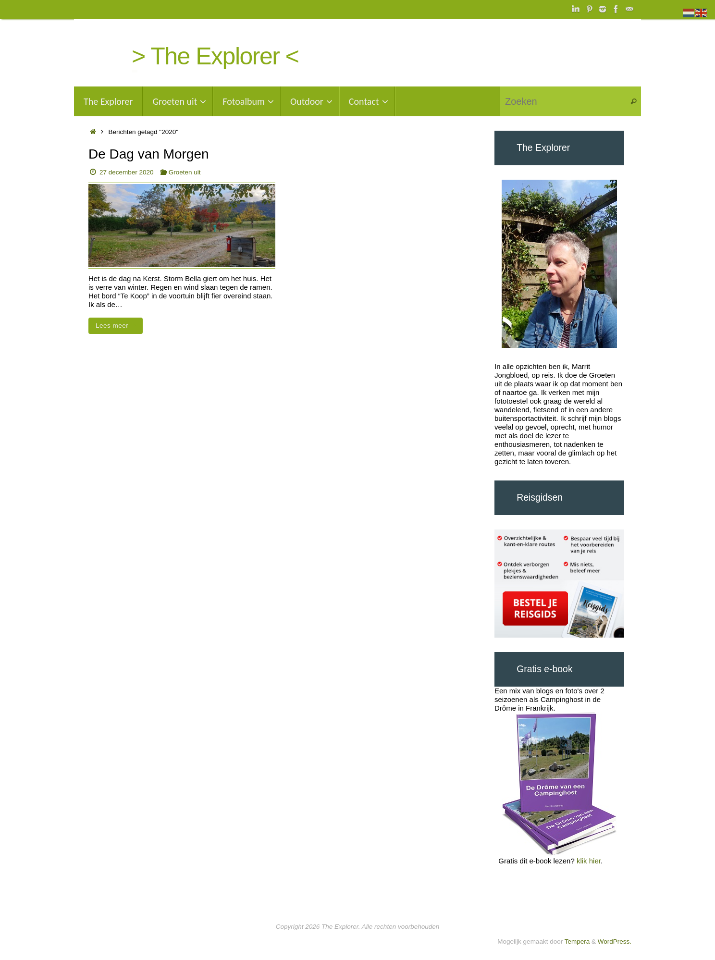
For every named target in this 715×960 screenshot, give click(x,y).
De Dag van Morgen (148, 154)
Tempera (577, 941)
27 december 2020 (126, 172)
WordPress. (614, 941)
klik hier (589, 861)
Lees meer (117, 325)
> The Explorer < (215, 56)
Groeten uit (185, 172)
